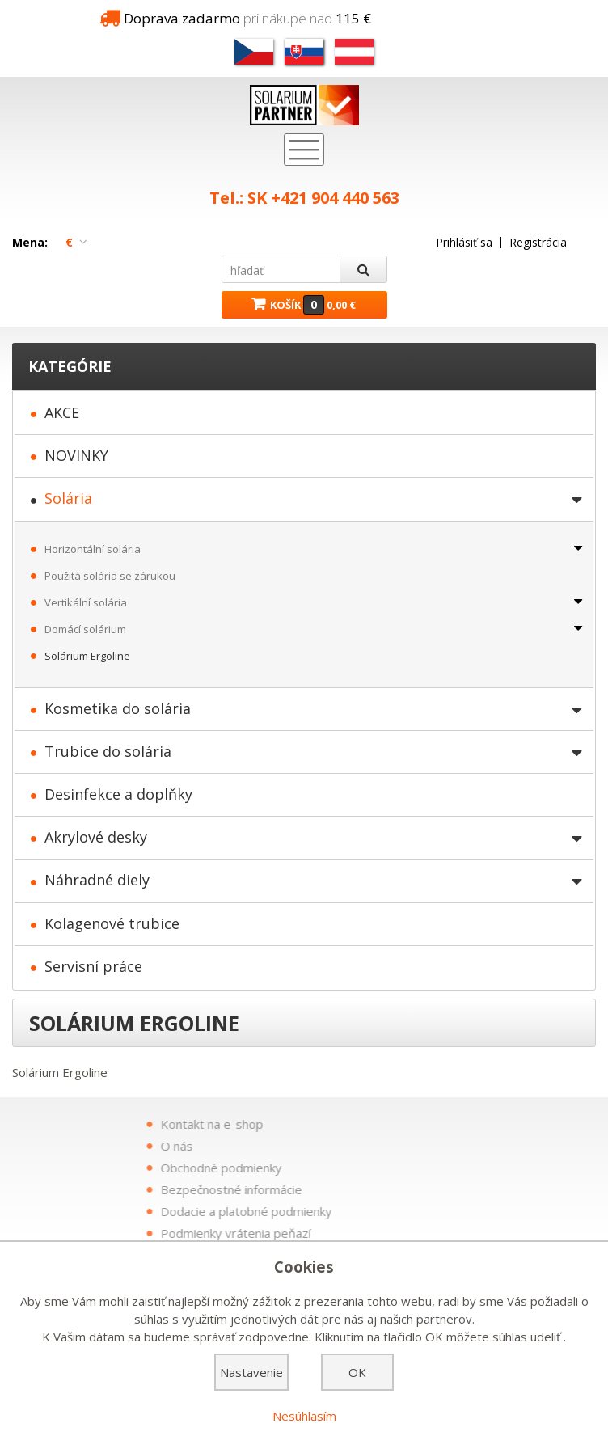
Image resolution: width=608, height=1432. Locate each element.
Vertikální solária (85, 602)
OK (357, 1372)
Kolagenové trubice (111, 923)
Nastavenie (251, 1372)
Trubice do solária (107, 751)
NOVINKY (76, 455)
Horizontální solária (92, 549)
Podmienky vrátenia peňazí (381, 1233)
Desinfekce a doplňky (118, 794)
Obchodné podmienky (367, 1168)
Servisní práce (93, 966)
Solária (68, 498)
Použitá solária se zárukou (109, 575)
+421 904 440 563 (335, 198)
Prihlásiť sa (464, 242)
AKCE (61, 412)
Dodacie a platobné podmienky (392, 1211)
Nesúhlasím (304, 1416)
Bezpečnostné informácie (377, 1189)
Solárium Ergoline (87, 655)
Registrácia (538, 242)
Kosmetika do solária (117, 708)
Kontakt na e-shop (357, 1124)
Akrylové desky (95, 837)
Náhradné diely (97, 879)
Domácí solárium (85, 629)
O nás (322, 1146)
